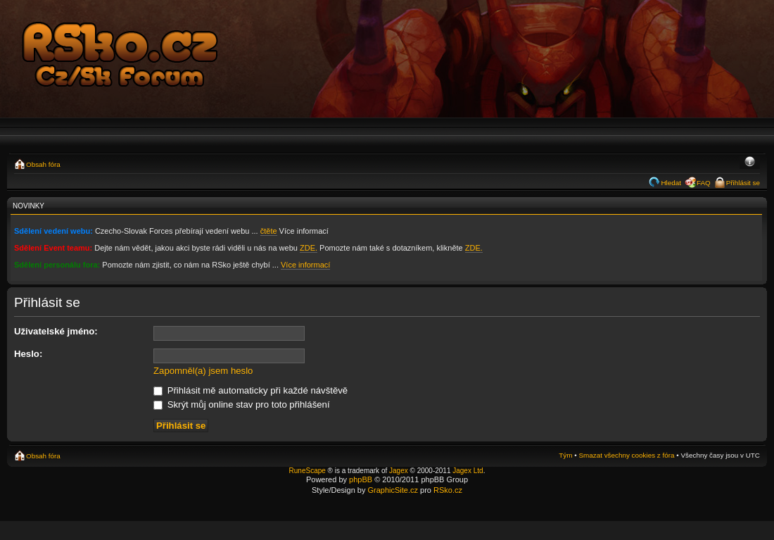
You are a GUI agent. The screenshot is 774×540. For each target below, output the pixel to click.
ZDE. (308, 248)
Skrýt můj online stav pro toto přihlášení (241, 404)
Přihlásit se (743, 183)
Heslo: (28, 354)
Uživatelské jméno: (56, 331)
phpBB (360, 479)
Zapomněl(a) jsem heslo (203, 370)
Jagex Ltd (467, 471)
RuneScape (307, 471)
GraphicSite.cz (392, 490)
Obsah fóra (43, 164)
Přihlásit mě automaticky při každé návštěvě (250, 390)
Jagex (398, 471)
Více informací (305, 264)
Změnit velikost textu (750, 162)
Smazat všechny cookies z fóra (626, 455)
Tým (565, 455)
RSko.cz (447, 490)
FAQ (704, 183)
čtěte (268, 231)
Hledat (671, 183)
